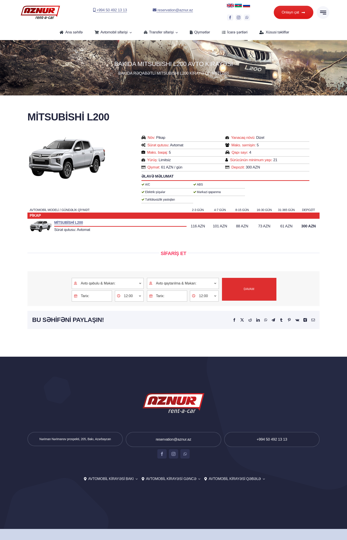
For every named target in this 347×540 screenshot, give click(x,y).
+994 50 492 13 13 (110, 10)
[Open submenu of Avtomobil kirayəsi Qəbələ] (263, 479)
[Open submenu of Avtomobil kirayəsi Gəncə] (198, 479)
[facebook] (230, 17)
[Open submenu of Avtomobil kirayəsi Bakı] (136, 479)
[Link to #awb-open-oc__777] (323, 12)
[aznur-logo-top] (40, 7)
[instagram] (238, 17)
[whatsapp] (247, 17)
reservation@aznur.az (173, 10)
